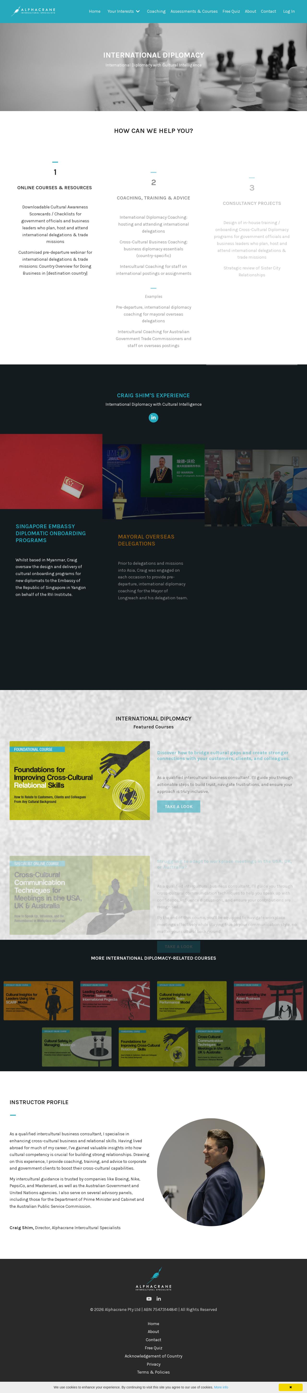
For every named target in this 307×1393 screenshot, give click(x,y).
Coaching (155, 11)
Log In (289, 11)
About (250, 11)
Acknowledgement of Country (153, 1363)
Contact (268, 11)
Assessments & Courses (193, 11)
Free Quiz (230, 11)
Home (93, 11)
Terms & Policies (153, 1379)
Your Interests (122, 11)
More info (221, 1387)
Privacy (153, 1371)
